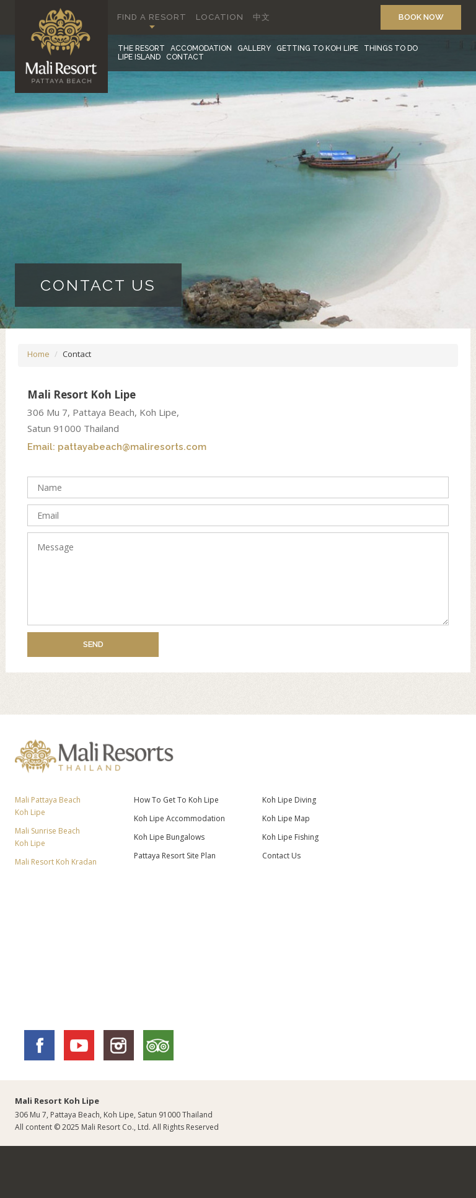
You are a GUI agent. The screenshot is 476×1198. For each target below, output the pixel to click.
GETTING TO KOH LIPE (317, 48)
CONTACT (185, 57)
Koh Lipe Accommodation (179, 818)
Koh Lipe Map (286, 818)
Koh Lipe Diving (289, 800)
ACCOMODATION (201, 48)
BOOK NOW (421, 17)
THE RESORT (141, 48)
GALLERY (254, 48)
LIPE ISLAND (139, 57)
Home (38, 353)
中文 (261, 17)
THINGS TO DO (391, 48)
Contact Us (281, 855)
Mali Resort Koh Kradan (56, 862)
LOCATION (220, 17)
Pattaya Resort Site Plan (175, 855)
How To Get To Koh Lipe (176, 800)
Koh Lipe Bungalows (169, 837)
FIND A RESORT (152, 17)
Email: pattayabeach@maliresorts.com (116, 447)
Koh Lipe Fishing (290, 837)
